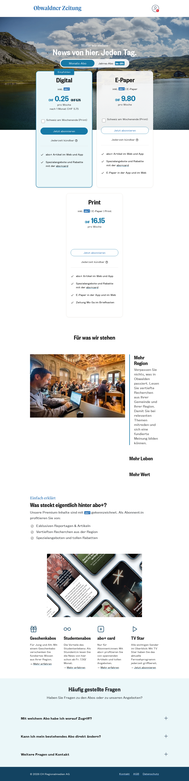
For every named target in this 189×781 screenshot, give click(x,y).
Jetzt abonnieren (145, 667)
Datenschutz (151, 773)
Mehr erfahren (42, 663)
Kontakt (124, 773)
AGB (136, 773)
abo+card (62, 166)
